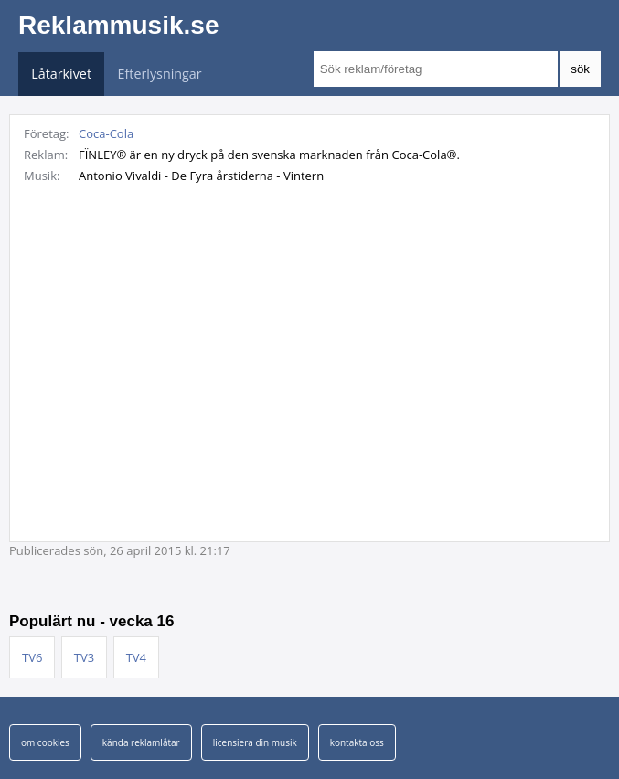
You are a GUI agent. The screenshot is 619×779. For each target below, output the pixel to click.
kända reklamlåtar (141, 742)
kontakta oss (357, 742)
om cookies (45, 742)
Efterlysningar (160, 73)
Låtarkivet (61, 73)
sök (580, 69)
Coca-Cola (106, 133)
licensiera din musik (255, 742)
